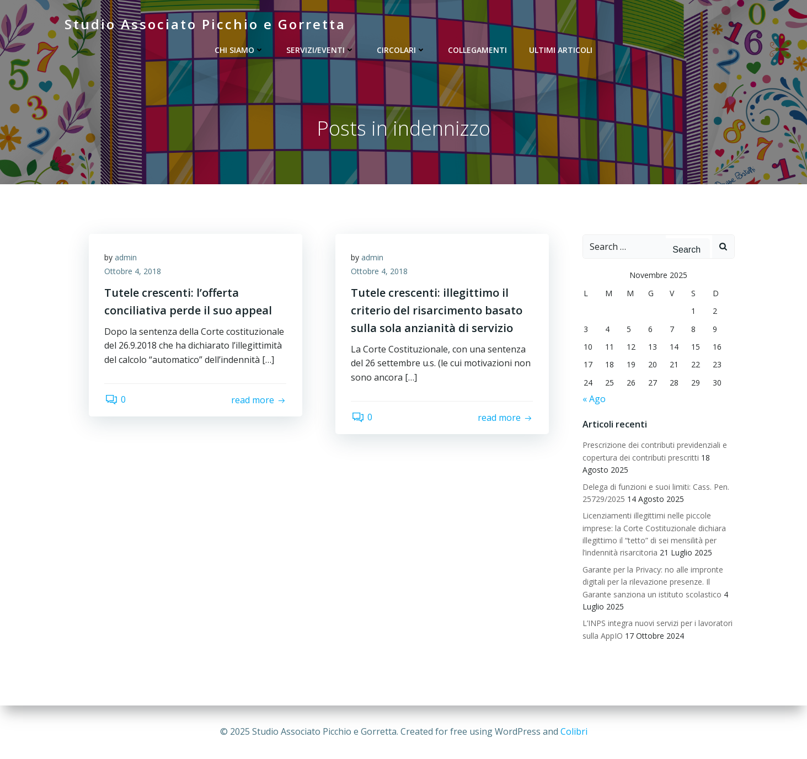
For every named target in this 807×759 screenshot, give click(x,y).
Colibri (573, 731)
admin (127, 258)
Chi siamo (239, 50)
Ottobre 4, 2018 (133, 273)
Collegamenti (477, 50)
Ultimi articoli (560, 50)
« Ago (593, 399)
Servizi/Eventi (320, 50)
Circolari (401, 50)
